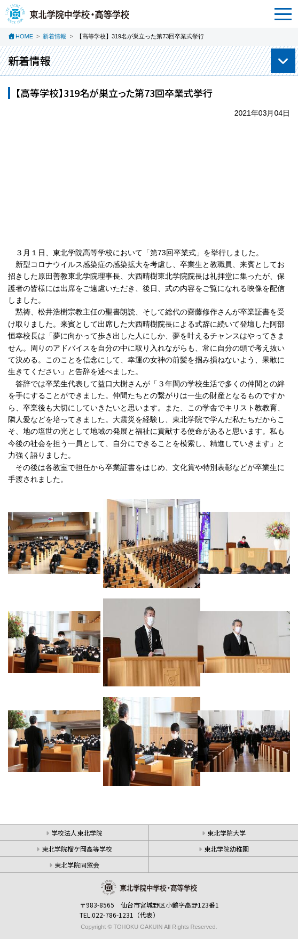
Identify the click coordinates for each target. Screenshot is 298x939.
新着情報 (54, 36)
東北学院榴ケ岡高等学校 (77, 848)
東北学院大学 (226, 832)
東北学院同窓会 (76, 864)
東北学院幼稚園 (226, 848)
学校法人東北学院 (77, 832)
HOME (24, 36)
